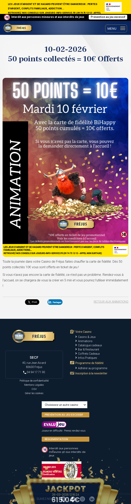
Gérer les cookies (34, 393)
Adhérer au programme (92, 368)
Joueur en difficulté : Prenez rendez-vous (64, 430)
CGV (34, 389)
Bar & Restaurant (88, 349)
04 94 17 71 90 (34, 372)
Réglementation (56, 439)
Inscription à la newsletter (91, 373)
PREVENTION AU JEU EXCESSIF (64, 415)
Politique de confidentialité (34, 380)
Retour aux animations (111, 301)
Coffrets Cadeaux (89, 353)
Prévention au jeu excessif (108, 17)
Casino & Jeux (87, 337)
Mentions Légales (34, 384)
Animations (85, 341)
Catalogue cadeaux (90, 345)
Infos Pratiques (87, 357)
